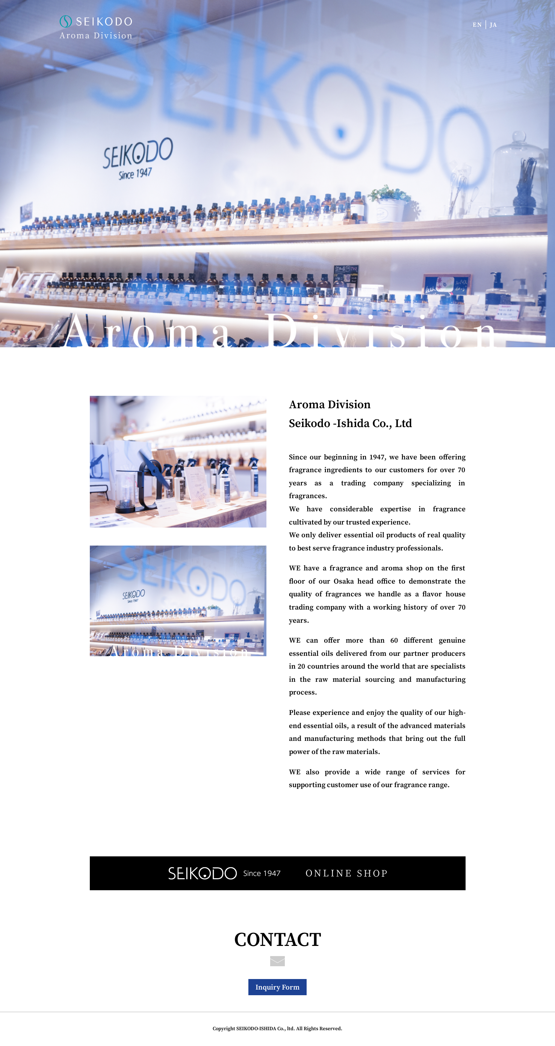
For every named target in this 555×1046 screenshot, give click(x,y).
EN (477, 25)
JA (494, 25)
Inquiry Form (277, 986)
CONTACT (277, 943)
